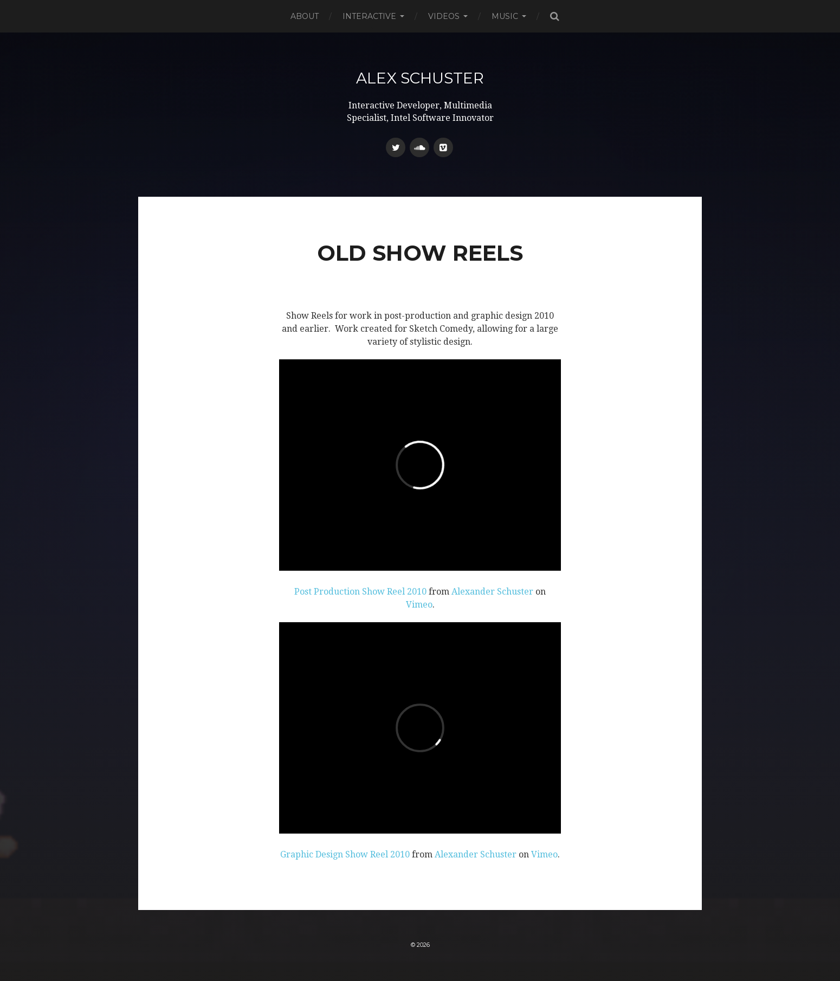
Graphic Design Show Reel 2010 (345, 854)
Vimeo (419, 604)
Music (505, 16)
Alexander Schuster (492, 591)
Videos (444, 16)
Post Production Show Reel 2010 (360, 591)
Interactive (369, 16)
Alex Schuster (420, 78)
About (304, 16)
